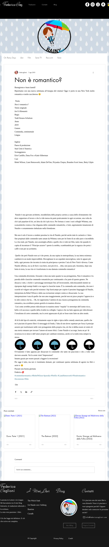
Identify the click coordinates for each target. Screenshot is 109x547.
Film (29, 57)
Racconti (49, 57)
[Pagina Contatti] (88, 525)
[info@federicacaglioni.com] (95, 517)
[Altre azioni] (93, 72)
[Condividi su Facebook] (16, 392)
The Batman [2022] (49, 436)
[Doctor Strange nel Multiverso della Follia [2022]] (89, 423)
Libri (21, 57)
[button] (19, 5)
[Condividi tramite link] (31, 392)
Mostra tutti (101, 410)
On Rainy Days (10, 57)
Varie (59, 57)
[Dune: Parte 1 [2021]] (19, 423)
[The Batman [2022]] (54, 423)
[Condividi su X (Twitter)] (21, 392)
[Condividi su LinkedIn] (26, 392)
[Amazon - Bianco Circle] (103, 4)
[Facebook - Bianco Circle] (87, 4)
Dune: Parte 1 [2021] (15, 436)
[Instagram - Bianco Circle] (93, 4)
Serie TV (38, 57)
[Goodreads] (98, 4)
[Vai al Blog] (69, 525)
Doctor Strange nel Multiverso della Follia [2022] (89, 437)
